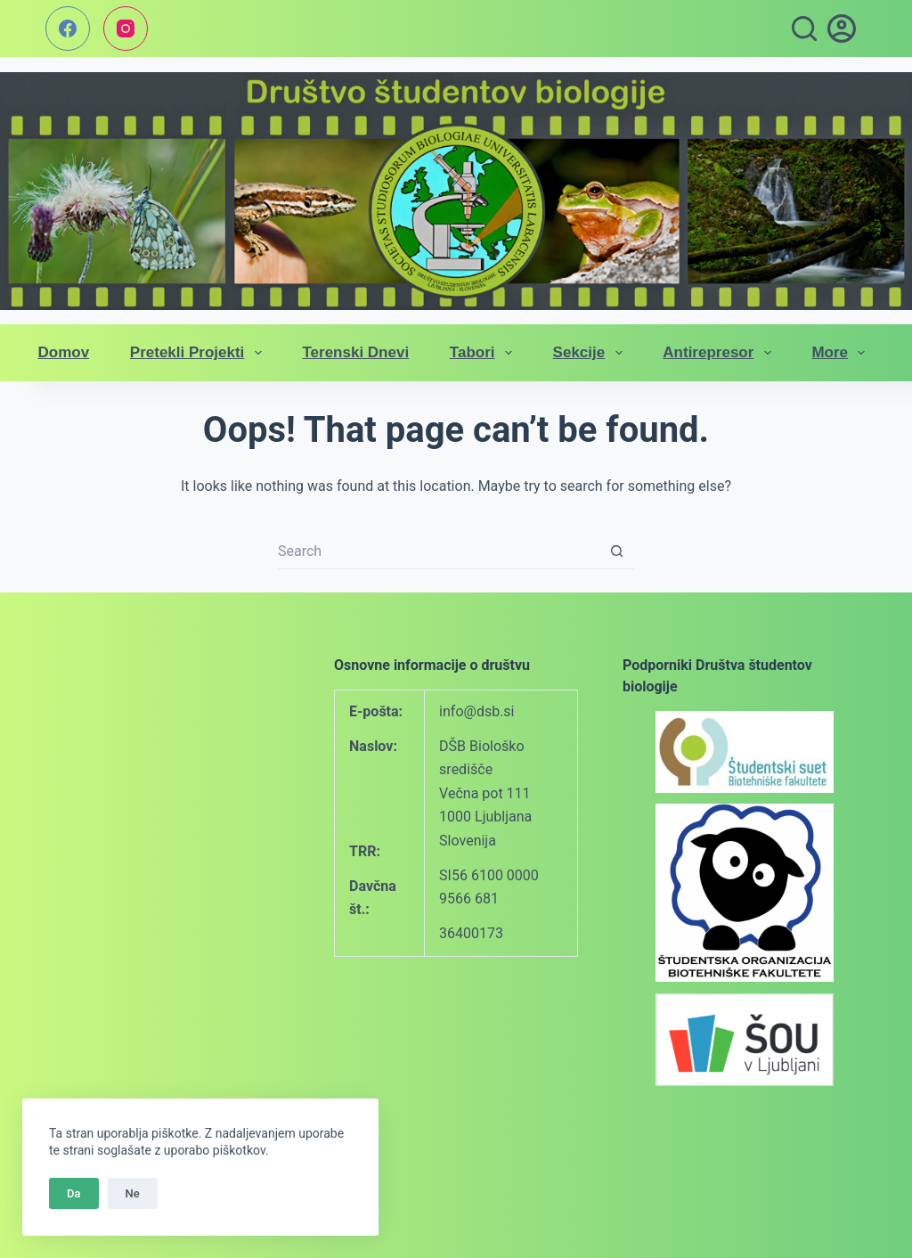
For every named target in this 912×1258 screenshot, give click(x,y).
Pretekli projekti (199, 353)
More (841, 353)
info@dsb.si (476, 711)
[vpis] (841, 28)
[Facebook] (67, 28)
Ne (133, 1193)
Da (74, 1193)
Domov (64, 352)
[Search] (804, 28)
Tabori (484, 353)
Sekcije (591, 353)
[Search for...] (438, 551)
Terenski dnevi (355, 352)
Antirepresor (720, 353)
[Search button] (616, 551)
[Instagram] (125, 28)
